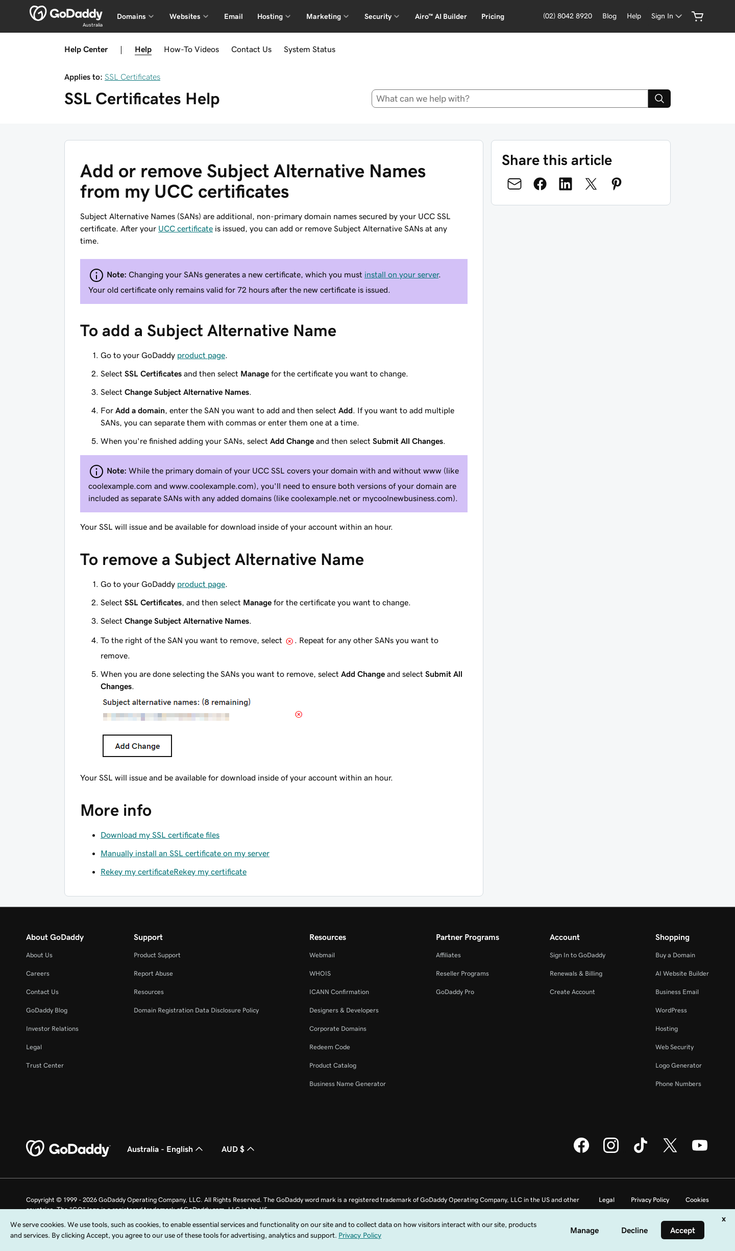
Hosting (666, 1028)
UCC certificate (185, 228)
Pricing (492, 16)
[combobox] (510, 98)
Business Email (677, 991)
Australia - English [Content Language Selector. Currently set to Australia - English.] (166, 1149)
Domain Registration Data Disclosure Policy (196, 1010)
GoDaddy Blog (46, 1010)
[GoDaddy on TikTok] (640, 1151)
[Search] (659, 98)
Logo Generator (678, 1065)
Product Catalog (332, 1065)
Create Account (572, 991)
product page (201, 355)
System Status (309, 49)
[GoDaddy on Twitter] (670, 1151)
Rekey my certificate (137, 871)
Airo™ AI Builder (441, 16)
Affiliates (448, 955)
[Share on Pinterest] (616, 184)
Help (143, 49)
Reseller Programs (462, 973)
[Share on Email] (514, 184)
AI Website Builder (682, 973)
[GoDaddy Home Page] (68, 1149)
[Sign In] (667, 16)
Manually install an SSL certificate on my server (185, 853)
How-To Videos (191, 49)
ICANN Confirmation (339, 991)
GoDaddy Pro (455, 991)
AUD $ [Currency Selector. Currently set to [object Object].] (239, 1149)
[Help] (634, 16)
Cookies (697, 1199)
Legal (34, 1047)
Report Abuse (153, 973)
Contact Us (251, 49)
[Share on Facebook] (540, 184)
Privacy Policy (650, 1199)
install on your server (401, 274)
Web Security (674, 1047)
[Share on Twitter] (591, 184)
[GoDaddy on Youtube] (700, 1151)
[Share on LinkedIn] (565, 184)
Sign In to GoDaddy (577, 955)
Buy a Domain (675, 955)
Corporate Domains (337, 1028)
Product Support (157, 955)
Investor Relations (52, 1028)
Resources (149, 991)
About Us (39, 955)
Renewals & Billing (576, 973)
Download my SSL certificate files (160, 835)
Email (233, 16)
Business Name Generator (347, 1083)
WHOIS (320, 973)
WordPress (671, 1010)
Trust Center (45, 1065)
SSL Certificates (132, 77)
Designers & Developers (344, 1010)
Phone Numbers (678, 1083)
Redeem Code (329, 1047)
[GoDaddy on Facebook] (581, 1151)
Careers (38, 973)
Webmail (322, 955)
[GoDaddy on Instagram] (611, 1151)
